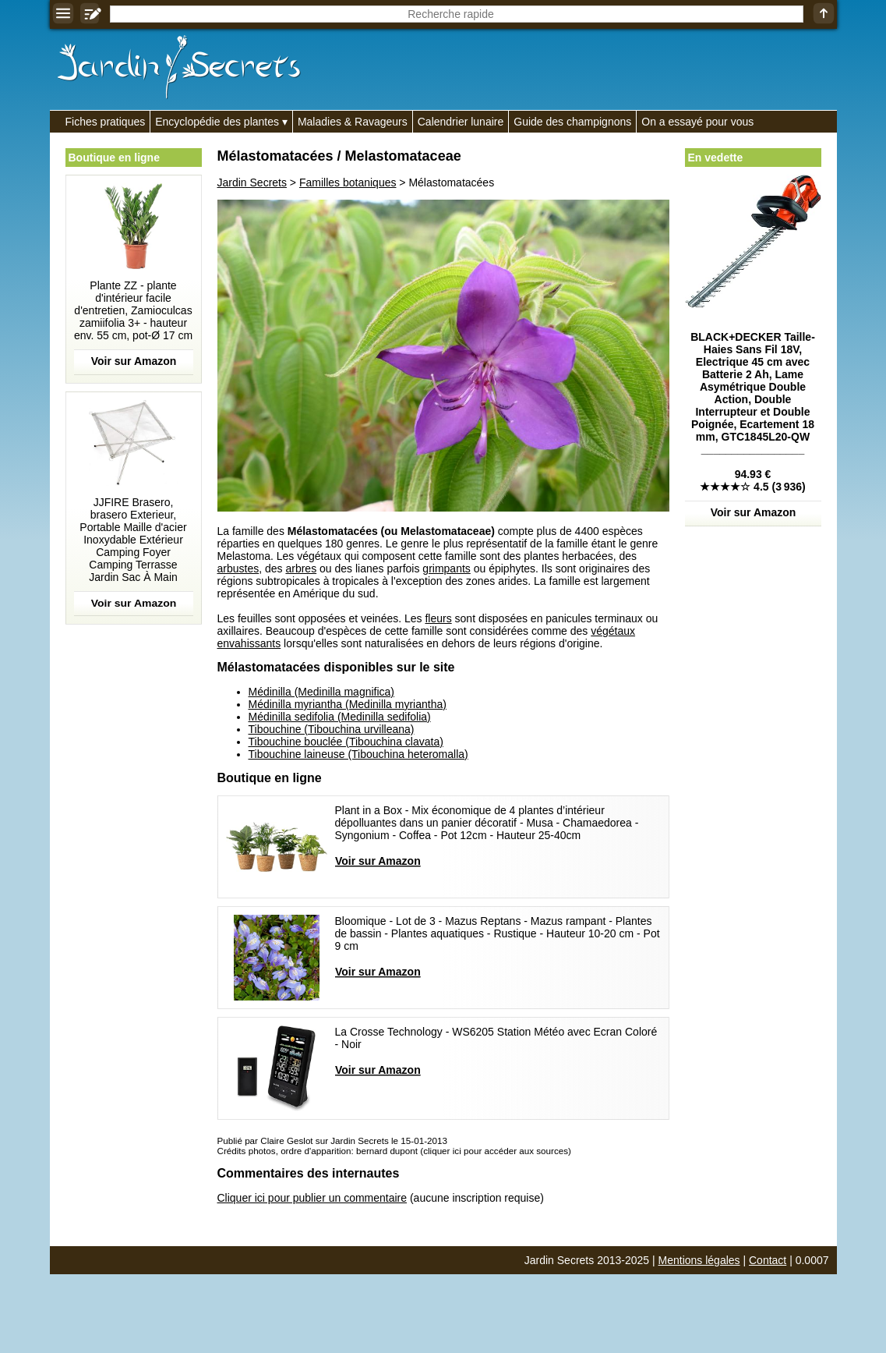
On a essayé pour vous (697, 121)
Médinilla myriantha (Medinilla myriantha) (348, 704)
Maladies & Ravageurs (353, 121)
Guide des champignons (572, 121)
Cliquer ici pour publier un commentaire (312, 1198)
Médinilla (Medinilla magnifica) (322, 691)
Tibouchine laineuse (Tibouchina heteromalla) (358, 754)
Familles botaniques (348, 182)
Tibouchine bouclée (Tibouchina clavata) (346, 741)
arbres (300, 568)
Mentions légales (699, 1260)
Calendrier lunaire (461, 121)
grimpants (446, 568)
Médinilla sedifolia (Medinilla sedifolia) (340, 716)
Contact (767, 1260)
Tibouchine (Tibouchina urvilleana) (332, 729)
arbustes (238, 568)
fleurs (438, 618)
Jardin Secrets (252, 182)
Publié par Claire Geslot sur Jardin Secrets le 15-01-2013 (332, 1140)
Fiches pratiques (105, 121)
